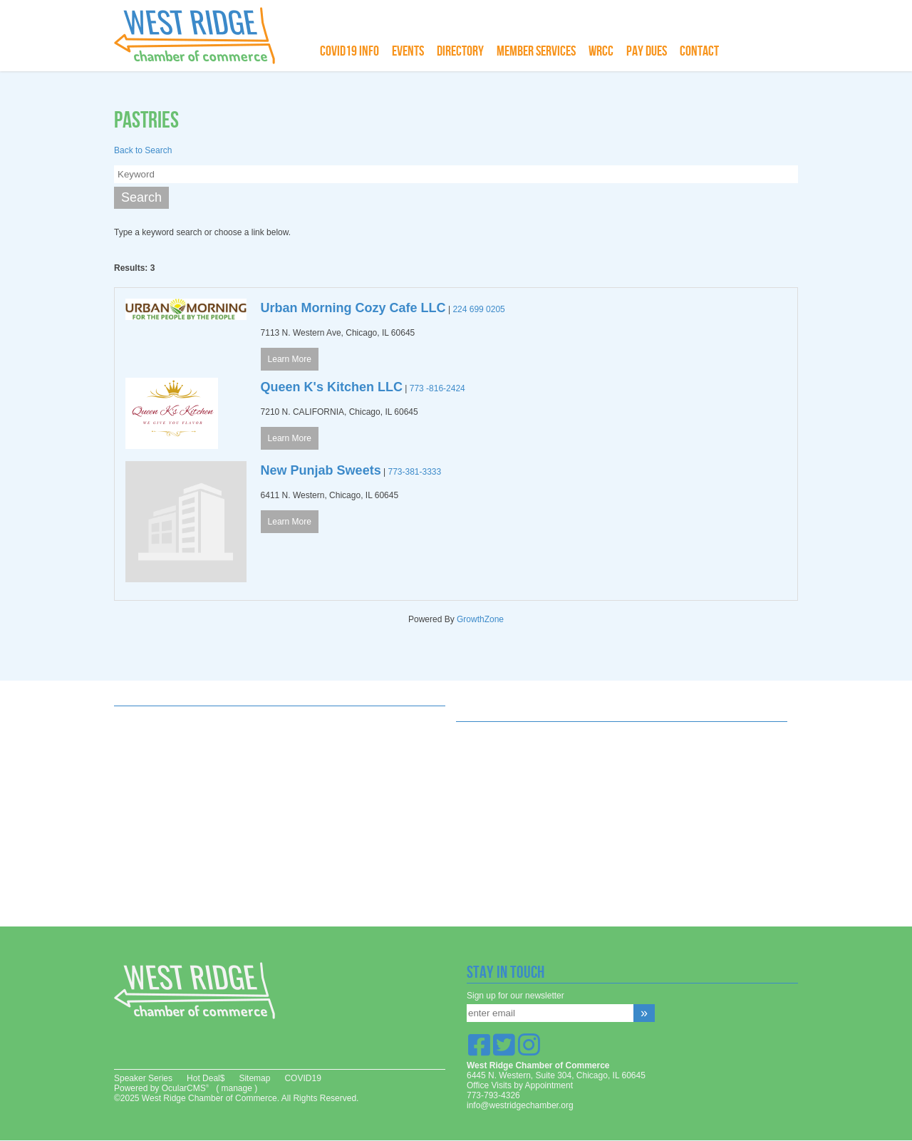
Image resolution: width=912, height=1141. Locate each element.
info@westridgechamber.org (520, 1105)
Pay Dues (646, 51)
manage (236, 1088)
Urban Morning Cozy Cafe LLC (353, 308)
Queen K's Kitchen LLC (332, 387)
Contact (699, 51)
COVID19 (302, 1078)
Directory (460, 51)
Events (408, 51)
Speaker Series (143, 1078)
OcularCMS (185, 1088)
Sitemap (254, 1078)
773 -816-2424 (437, 388)
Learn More (289, 359)
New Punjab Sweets (321, 470)
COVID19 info (349, 51)
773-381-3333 (414, 472)
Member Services (536, 51)
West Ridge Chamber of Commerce (203, 35)
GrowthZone (480, 619)
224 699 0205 (478, 309)
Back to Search (143, 150)
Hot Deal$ (205, 1078)
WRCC (601, 51)
